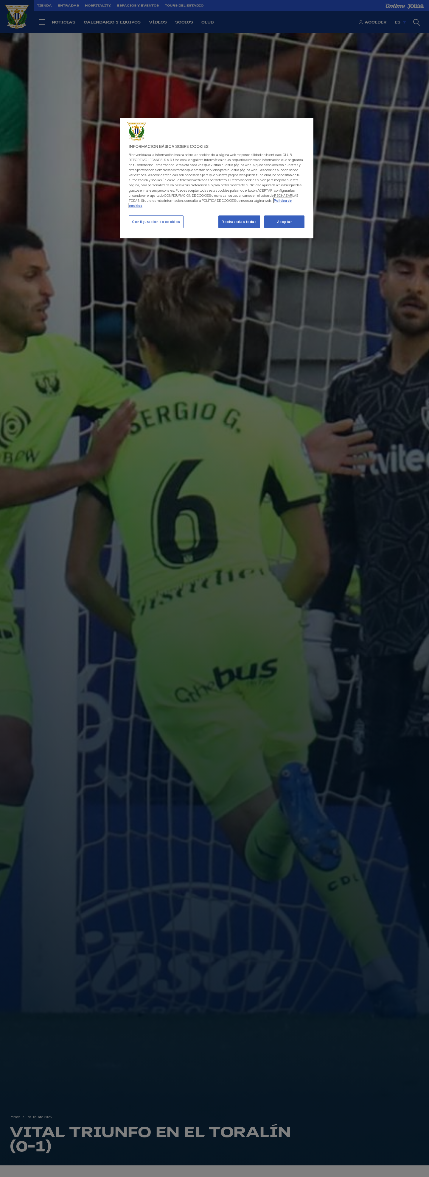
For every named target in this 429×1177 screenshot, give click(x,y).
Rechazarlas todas (239, 221)
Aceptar (284, 221)
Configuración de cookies (156, 221)
